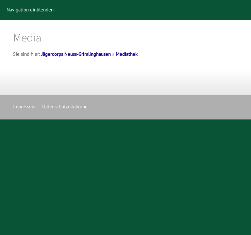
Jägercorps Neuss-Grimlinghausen (76, 54)
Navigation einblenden (30, 10)
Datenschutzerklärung (65, 106)
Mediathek (127, 54)
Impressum (24, 106)
